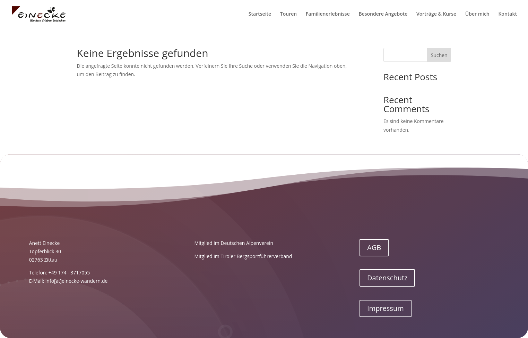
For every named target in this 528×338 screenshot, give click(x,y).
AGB (374, 247)
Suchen (439, 55)
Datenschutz (387, 277)
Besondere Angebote (382, 14)
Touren (288, 14)
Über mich (477, 14)
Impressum (385, 308)
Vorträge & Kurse (436, 14)
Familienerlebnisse (328, 14)
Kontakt (507, 14)
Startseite (260, 14)
